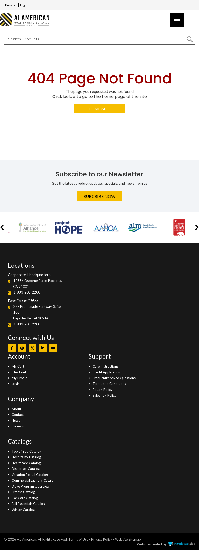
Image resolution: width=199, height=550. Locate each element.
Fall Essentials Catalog (28, 504)
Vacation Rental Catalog (30, 475)
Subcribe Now (99, 196)
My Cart (18, 366)
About (16, 409)
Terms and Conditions (109, 384)
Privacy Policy (101, 539)
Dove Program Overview (30, 486)
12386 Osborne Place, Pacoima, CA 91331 (37, 283)
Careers (18, 426)
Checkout (19, 372)
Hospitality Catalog (26, 457)
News (16, 420)
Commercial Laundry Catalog (33, 480)
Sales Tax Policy (104, 395)
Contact (18, 414)
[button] (2, 227)
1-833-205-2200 (26, 292)
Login (23, 5)
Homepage (100, 108)
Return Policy (102, 390)
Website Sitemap (128, 539)
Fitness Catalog (23, 492)
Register (11, 5)
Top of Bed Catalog (26, 451)
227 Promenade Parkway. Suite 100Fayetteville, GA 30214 (37, 312)
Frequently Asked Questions (114, 378)
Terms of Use (78, 539)
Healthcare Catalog (26, 463)
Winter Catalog (23, 510)
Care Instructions (105, 366)
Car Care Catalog (25, 498)
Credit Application (106, 372)
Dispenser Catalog (26, 469)
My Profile (19, 378)
